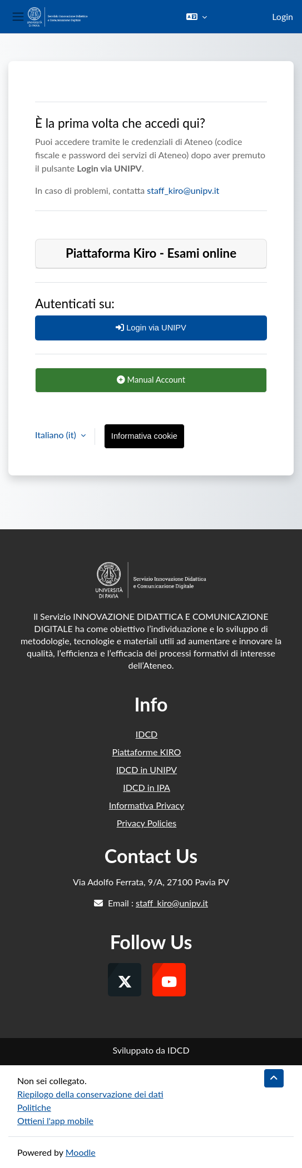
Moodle (81, 1152)
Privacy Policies (146, 823)
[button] (197, 16)
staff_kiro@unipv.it (183, 190)
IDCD (147, 734)
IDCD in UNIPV (146, 769)
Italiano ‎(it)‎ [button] (56, 434)
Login (282, 16)
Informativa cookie (144, 436)
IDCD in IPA (146, 787)
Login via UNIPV (151, 327)
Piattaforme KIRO (146, 751)
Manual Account (151, 379)
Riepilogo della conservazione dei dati (90, 1094)
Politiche (34, 1107)
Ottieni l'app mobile (55, 1120)
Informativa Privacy (146, 805)
